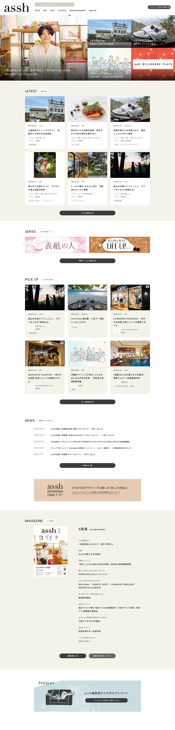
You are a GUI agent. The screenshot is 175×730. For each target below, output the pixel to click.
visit (52, 10)
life (45, 10)
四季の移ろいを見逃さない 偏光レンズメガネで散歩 (129, 132)
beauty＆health (78, 10)
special (92, 10)
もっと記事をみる (87, 213)
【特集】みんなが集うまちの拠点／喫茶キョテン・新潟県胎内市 (129, 376)
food (37, 10)
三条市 (116, 144)
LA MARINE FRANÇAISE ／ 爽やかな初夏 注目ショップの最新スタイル (130, 322)
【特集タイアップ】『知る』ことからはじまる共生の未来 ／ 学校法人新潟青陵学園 (87, 378)
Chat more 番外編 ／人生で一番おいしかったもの (87, 320)
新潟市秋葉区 (32, 144)
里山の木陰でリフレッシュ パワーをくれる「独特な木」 (129, 188)
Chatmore (75, 327)
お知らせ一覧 (87, 465)
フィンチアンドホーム (78, 201)
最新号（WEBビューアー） (102, 656)
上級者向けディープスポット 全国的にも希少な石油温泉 (44, 132)
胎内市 (132, 386)
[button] (23, 245)
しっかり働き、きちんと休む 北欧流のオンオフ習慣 (87, 188)
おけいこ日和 (75, 144)
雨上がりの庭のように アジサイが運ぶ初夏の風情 (44, 188)
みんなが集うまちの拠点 (121, 386)
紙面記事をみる (72, 656)
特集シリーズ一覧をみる (87, 261)
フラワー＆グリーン (47, 201)
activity (62, 10)
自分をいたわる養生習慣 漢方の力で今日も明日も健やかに (87, 132)
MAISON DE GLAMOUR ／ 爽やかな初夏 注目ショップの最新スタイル (44, 378)
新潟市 (73, 389)
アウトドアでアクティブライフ (129, 144)
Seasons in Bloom (34, 201)
